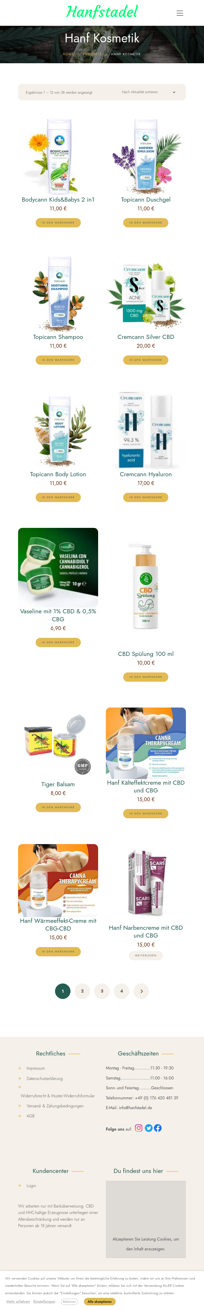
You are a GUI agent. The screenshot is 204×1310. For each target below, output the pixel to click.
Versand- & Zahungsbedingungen (55, 1106)
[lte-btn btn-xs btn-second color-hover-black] (58, 222)
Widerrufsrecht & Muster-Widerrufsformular (58, 1096)
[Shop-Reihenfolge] (147, 93)
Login (31, 1186)
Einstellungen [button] (44, 1301)
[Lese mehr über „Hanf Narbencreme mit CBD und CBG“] (146, 955)
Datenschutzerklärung (45, 1079)
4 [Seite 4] (121, 991)
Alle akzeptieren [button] (100, 1301)
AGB (31, 1116)
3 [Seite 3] (102, 991)
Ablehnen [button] (69, 1301)
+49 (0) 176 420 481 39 (156, 1098)
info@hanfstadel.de (135, 1108)
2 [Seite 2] (82, 991)
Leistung (149, 1239)
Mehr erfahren (18, 1301)
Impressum (36, 1068)
